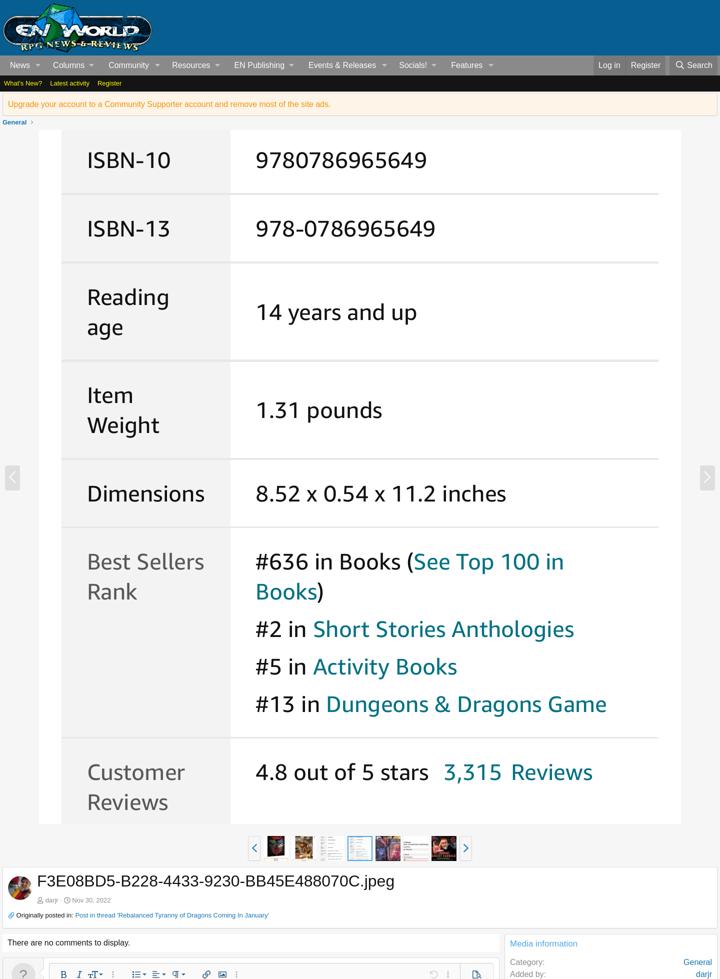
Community (128, 65)
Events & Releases (342, 65)
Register (110, 83)
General (698, 962)
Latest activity (70, 83)
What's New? (23, 83)
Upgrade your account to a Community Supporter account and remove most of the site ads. (169, 104)
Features (466, 65)
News (20, 65)
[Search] (694, 66)
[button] (38, 66)
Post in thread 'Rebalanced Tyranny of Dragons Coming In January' (172, 915)
